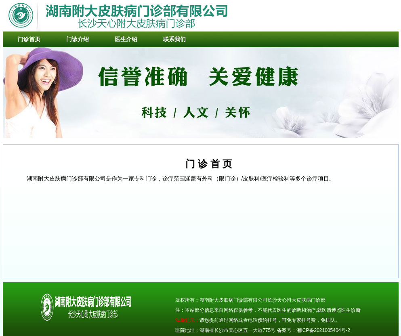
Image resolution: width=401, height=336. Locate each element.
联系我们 (174, 39)
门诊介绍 (77, 39)
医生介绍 (126, 39)
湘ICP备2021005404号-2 (323, 330)
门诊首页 (29, 39)
